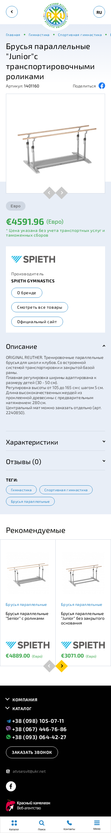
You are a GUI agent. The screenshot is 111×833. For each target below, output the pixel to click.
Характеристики (32, 442)
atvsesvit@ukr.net (26, 771)
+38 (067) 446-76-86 (36, 728)
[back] (12, 12)
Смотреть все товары (39, 307)
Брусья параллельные (30, 501)
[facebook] (11, 786)
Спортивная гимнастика (66, 490)
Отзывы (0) (23, 461)
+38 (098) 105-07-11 (35, 720)
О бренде (26, 292)
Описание (21, 346)
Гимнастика (21, 490)
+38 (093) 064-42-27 (36, 736)
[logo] (56, 16)
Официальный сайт (37, 321)
